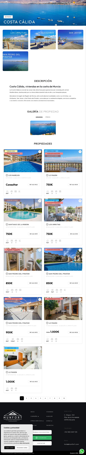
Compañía (34, 416)
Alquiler (49, 416)
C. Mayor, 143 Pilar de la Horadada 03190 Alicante (71, 417)
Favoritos (49, 425)
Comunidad (41, 438)
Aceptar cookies (9, 447)
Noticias (34, 425)
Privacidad (20, 453)
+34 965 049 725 (66, 2)
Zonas (48, 420)
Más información (24, 443)
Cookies (25, 453)
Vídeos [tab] (47, 117)
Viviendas (49, 411)
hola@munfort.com (71, 444)
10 (64, 398)
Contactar (41, 443)
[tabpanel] (43, 128)
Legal (15, 453)
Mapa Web (31, 453)
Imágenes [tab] (39, 117)
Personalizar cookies (22, 447)
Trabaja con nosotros (41, 432)
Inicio (33, 411)
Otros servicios (36, 420)
